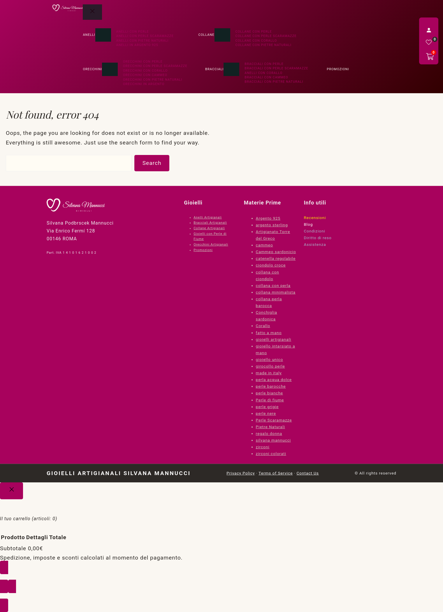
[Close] (11, 490)
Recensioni (315, 217)
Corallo (263, 325)
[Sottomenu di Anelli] (103, 35)
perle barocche (271, 386)
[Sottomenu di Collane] (222, 35)
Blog (308, 224)
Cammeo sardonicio (276, 251)
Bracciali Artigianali (210, 223)
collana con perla (273, 285)
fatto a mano (269, 332)
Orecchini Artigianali (211, 244)
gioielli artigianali (273, 339)
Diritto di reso (317, 237)
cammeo (264, 245)
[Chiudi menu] (92, 12)
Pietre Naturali (270, 426)
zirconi (263, 447)
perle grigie (267, 406)
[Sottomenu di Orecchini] (110, 69)
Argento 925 (268, 218)
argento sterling (272, 225)
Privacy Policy (240, 473)
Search (152, 163)
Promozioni (203, 250)
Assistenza (315, 244)
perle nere (266, 413)
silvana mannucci (273, 440)
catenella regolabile (276, 258)
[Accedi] (429, 30)
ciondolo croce (271, 265)
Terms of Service (276, 473)
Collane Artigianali (209, 228)
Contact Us (308, 473)
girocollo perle (270, 366)
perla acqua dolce (274, 379)
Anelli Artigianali (208, 217)
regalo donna (269, 433)
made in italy (269, 373)
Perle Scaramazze (274, 420)
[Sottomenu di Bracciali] (231, 69)
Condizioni (314, 231)
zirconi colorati (271, 453)
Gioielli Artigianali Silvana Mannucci (119, 473)
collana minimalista (276, 292)
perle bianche (269, 393)
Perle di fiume (270, 400)
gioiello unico (269, 359)
